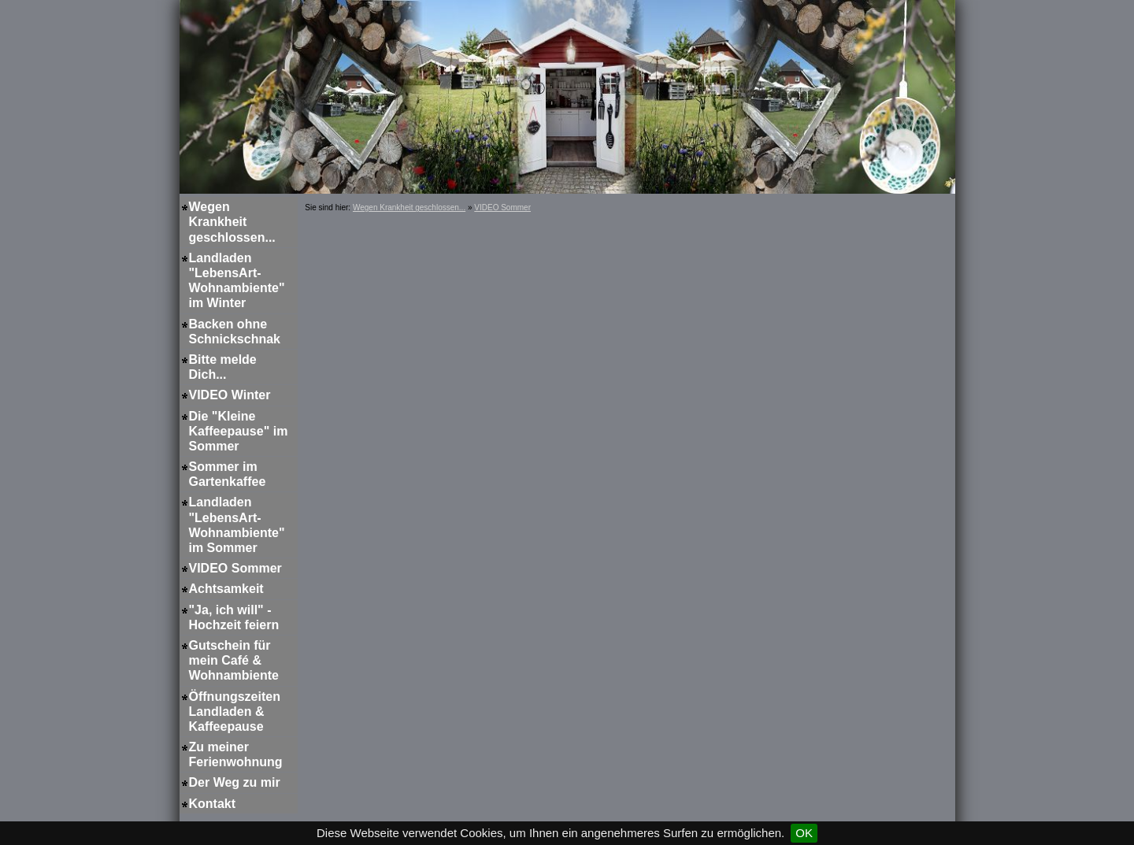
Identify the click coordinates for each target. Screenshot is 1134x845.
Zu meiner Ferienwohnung (236, 754)
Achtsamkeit (226, 588)
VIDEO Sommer (235, 568)
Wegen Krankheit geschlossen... (232, 221)
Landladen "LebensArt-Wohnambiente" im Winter (237, 280)
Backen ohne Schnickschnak (235, 331)
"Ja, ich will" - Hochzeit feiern (234, 617)
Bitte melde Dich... (223, 367)
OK (804, 832)
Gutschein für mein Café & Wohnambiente (234, 660)
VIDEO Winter (230, 395)
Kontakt (212, 803)
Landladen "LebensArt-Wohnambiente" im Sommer (237, 524)
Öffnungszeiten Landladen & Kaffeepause (234, 711)
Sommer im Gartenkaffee (227, 474)
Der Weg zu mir (234, 782)
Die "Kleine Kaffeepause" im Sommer (238, 431)
